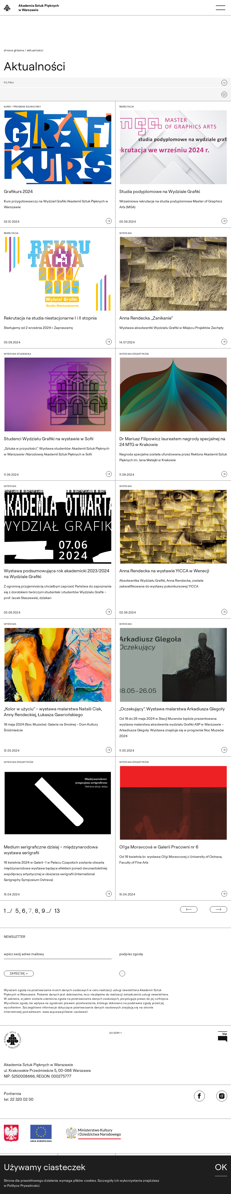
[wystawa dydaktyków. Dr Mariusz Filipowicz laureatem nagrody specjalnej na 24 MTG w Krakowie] (173, 414)
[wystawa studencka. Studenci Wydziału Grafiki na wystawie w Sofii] (58, 414)
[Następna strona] (218, 909)
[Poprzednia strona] (188, 909)
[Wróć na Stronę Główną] (32, 7)
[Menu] (220, 8)
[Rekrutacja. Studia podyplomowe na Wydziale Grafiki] (173, 164)
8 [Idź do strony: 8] (36, 910)
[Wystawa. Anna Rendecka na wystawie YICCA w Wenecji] (173, 550)
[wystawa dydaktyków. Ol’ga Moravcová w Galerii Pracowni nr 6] (173, 828)
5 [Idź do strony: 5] (17, 910)
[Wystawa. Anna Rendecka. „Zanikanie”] (173, 288)
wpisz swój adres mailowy (24, 954)
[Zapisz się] (19, 973)
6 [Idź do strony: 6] (23, 910)
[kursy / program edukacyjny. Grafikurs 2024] (58, 164)
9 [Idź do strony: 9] (43, 910)
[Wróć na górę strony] (115, 1033)
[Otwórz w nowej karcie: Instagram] (221, 1096)
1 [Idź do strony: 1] (5, 910)
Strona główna (14, 50)
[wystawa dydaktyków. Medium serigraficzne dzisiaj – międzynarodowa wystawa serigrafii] (58, 828)
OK (221, 1166)
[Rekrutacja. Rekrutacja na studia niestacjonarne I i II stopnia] (58, 288)
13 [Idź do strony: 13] (57, 910)
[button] (115, 82)
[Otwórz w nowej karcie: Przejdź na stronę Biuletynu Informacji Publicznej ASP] (222, 1036)
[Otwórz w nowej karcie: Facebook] (199, 1096)
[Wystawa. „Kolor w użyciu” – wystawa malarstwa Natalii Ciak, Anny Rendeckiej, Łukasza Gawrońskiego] (58, 687)
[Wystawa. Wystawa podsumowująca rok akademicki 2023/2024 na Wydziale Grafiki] (58, 550)
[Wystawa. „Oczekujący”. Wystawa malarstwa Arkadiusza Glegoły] (173, 687)
